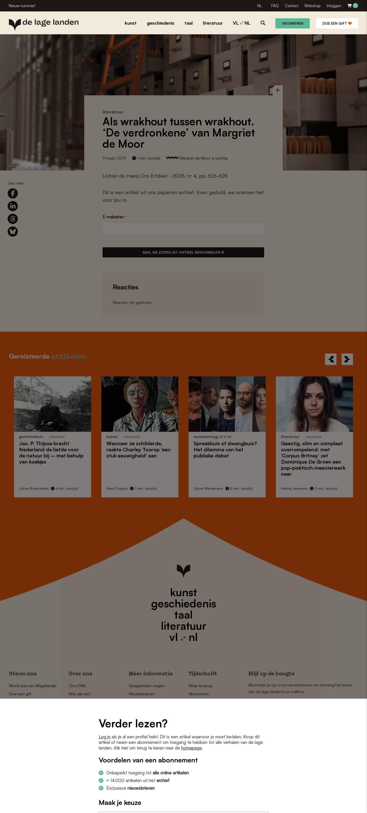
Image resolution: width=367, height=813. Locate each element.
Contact (291, 5)
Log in (104, 736)
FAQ (275, 5)
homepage (191, 747)
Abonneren (292, 23)
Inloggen (334, 5)
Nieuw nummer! (22, 5)
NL (259, 5)
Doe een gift (337, 23)
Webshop (312, 5)
